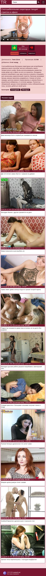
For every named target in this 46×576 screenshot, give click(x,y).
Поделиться (31, 53)
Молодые (25, 90)
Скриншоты (23, 53)
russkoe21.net (16, 572)
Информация (14, 53)
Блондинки (15, 90)
